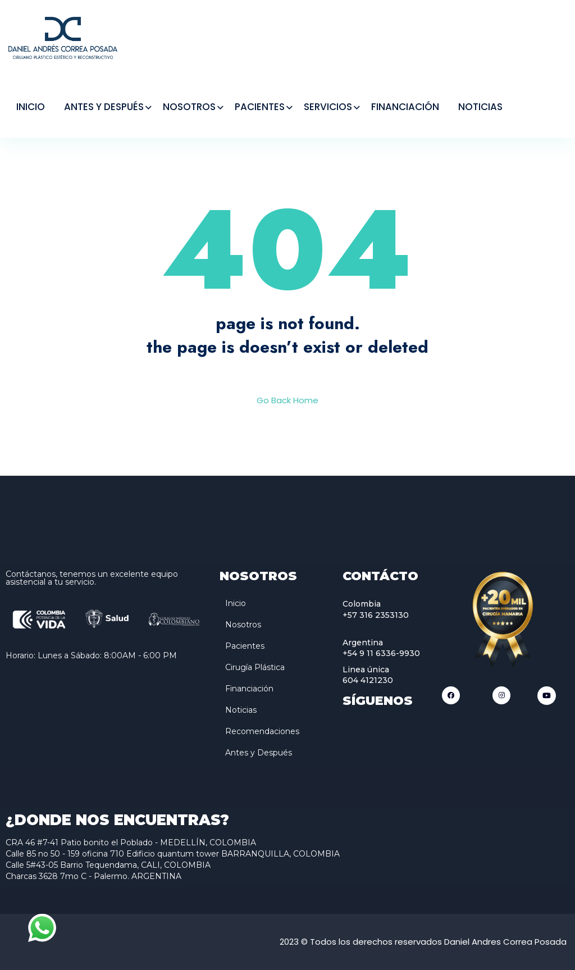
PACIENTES (260, 106)
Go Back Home (287, 400)
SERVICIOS (328, 106)
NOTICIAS (480, 106)
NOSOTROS (189, 106)
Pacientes (244, 646)
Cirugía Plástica (255, 667)
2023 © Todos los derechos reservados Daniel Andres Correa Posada (423, 942)
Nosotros (243, 625)
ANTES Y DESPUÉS (104, 106)
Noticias (241, 710)
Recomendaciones (262, 731)
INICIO (30, 106)
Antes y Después (258, 753)
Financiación (249, 689)
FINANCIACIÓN (405, 106)
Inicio (235, 603)
